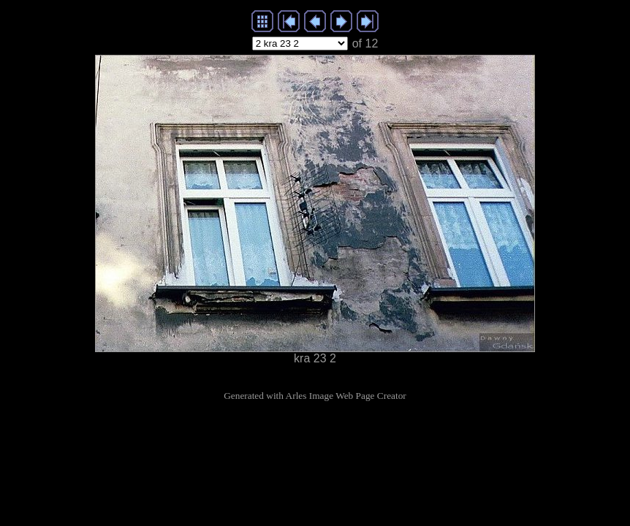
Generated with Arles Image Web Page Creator (315, 395)
